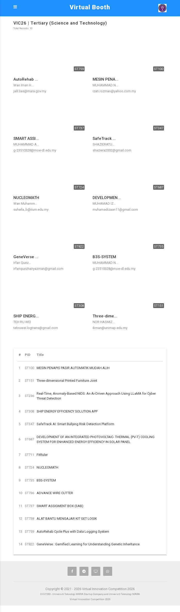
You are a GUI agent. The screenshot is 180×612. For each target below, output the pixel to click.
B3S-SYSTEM (46, 480)
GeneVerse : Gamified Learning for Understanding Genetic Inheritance (88, 544)
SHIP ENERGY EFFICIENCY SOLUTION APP (67, 411)
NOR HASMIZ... (104, 322)
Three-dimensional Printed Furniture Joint (67, 380)
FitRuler (42, 455)
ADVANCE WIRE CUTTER (55, 493)
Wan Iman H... (23, 85)
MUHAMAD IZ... (104, 203)
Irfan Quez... (22, 263)
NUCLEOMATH (47, 467)
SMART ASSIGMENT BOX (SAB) (60, 506)
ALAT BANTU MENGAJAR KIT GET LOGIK (67, 519)
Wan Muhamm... (25, 203)
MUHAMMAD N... (105, 85)
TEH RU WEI (22, 322)
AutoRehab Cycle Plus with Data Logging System (73, 531)
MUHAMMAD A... (26, 144)
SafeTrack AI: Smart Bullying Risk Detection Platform (75, 424)
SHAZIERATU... (103, 144)
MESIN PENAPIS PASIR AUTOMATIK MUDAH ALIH (73, 368)
